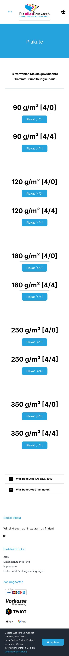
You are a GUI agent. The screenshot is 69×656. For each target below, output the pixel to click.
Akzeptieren (52, 642)
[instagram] (4, 536)
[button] (34, 478)
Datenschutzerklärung (16, 651)
